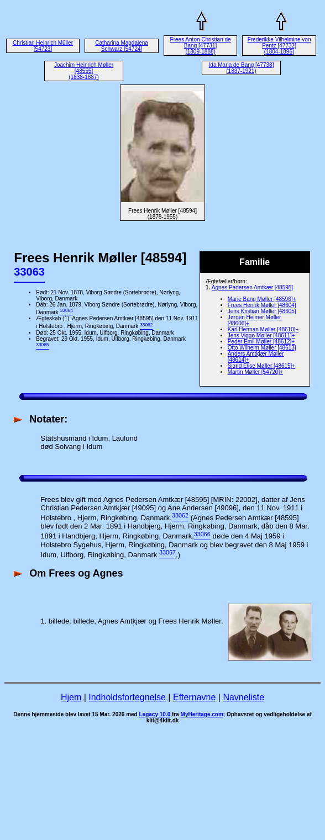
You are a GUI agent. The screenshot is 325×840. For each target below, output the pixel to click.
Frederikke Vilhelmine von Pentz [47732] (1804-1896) (279, 45)
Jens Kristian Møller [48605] (262, 311)
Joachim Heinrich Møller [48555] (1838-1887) (83, 71)
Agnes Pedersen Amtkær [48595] (252, 287)
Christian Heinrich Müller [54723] (43, 46)
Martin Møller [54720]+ (255, 372)
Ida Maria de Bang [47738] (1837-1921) (241, 68)
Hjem (71, 697)
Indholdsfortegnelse (127, 697)
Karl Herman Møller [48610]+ (263, 329)
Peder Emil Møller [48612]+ (261, 342)
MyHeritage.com (202, 714)
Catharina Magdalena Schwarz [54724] (121, 46)
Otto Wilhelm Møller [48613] (262, 348)
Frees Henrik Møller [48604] (262, 305)
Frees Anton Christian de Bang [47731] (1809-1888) (200, 45)
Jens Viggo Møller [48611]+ (261, 335)
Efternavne (194, 697)
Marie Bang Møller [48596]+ (262, 299)
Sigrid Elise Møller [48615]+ (262, 366)
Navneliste (243, 697)
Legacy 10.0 (154, 714)
